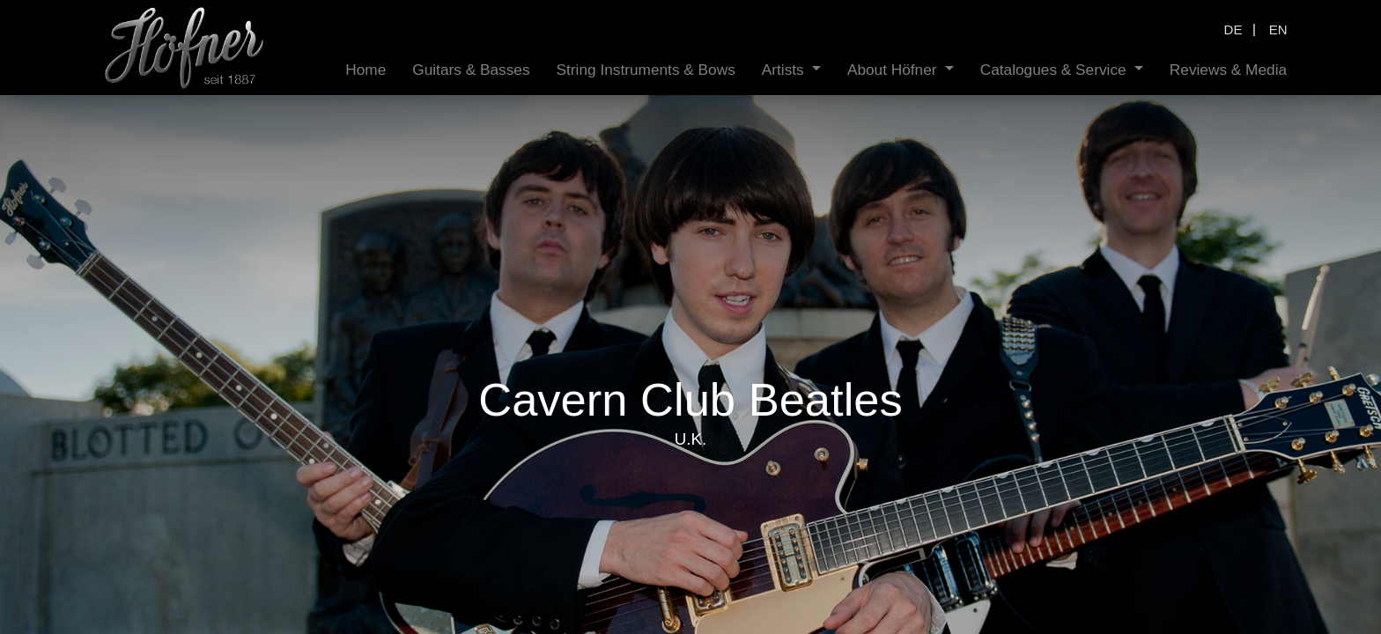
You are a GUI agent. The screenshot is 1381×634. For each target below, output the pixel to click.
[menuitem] (365, 70)
